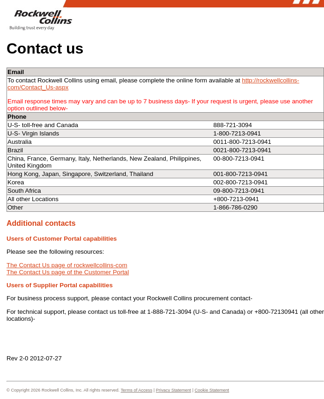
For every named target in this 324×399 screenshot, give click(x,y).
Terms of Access (136, 390)
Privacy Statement (173, 390)
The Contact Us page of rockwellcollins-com (67, 265)
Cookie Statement (212, 390)
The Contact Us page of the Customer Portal (68, 272)
